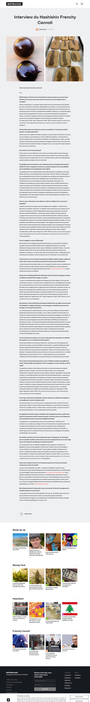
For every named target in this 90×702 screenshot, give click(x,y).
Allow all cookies (79, 688)
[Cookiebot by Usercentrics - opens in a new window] (8, 699)
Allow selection (79, 692)
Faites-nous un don (11, 679)
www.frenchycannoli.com (57, 268)
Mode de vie (19, 530)
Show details (68, 699)
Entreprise (68, 678)
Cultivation (68, 675)
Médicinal (67, 680)
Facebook (78, 675)
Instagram (78, 678)
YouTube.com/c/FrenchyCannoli (55, 472)
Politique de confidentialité (14, 682)
